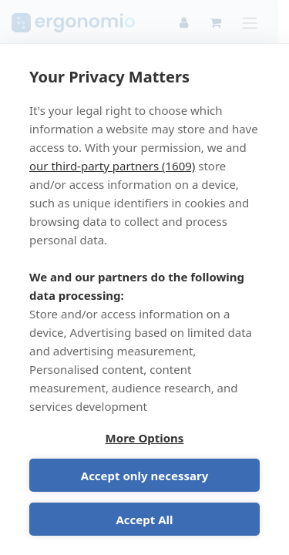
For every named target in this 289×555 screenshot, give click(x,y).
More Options (145, 438)
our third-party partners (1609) (112, 165)
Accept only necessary (144, 475)
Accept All (144, 519)
